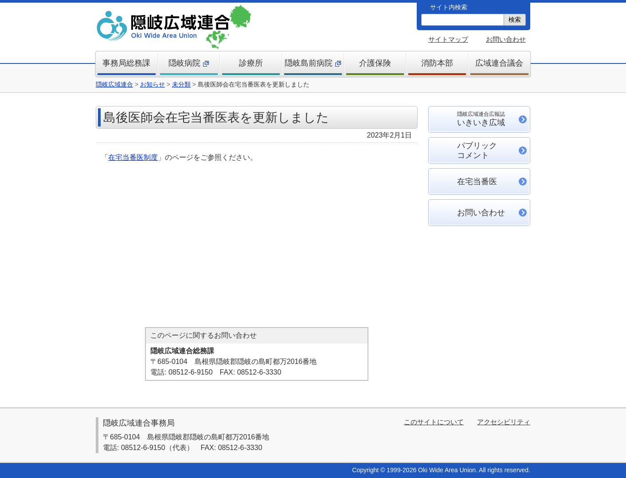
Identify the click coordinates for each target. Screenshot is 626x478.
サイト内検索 (448, 7)
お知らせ (152, 84)
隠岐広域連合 (114, 84)
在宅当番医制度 (133, 157)
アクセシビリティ (503, 422)
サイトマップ (448, 39)
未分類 (181, 84)
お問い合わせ (506, 39)
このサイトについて (434, 422)
